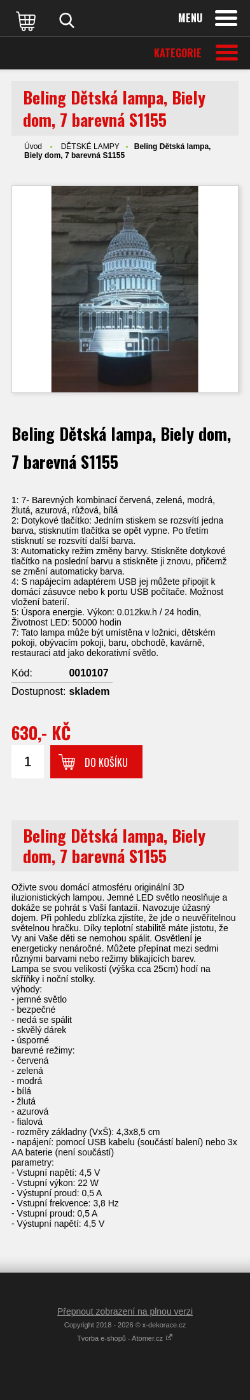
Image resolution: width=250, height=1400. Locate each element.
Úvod (33, 146)
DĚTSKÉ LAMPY (90, 146)
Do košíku (106, 762)
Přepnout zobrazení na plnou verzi (125, 1311)
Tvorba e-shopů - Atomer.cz (125, 1338)
